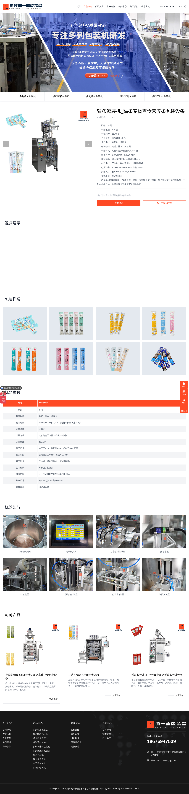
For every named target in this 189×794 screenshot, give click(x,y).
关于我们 (134, 6)
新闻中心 (122, 6)
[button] (5, 96)
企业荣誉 (7, 738)
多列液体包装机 (94, 96)
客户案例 (111, 6)
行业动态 (106, 738)
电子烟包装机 (39, 763)
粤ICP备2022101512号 (110, 789)
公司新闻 (106, 730)
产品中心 (88, 6)
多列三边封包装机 (161, 96)
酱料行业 (75, 730)
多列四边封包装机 (41, 751)
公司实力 (99, 6)
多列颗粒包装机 (61, 96)
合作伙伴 (7, 746)
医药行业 (75, 734)
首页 (78, 6)
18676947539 (164, 203)
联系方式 (145, 6)
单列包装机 (38, 755)
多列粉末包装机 (27, 96)
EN (180, 6)
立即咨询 (119, 203)
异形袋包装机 (39, 759)
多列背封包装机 (128, 96)
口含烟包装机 (39, 767)
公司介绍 (7, 730)
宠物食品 (75, 746)
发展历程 (7, 734)
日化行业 (75, 738)
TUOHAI (136, 789)
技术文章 (106, 734)
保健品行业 (76, 742)
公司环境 (7, 742)
